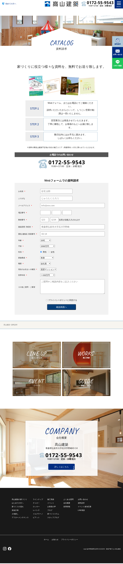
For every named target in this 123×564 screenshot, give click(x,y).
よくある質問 (68, 500)
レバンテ (36, 511)
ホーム (46, 540)
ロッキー (36, 507)
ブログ (49, 511)
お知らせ (55, 540)
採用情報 (66, 507)
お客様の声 (51, 507)
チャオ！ (36, 504)
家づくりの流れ (18, 507)
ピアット (36, 518)
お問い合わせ (83, 500)
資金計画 (15, 511)
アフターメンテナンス (20, 518)
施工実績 (50, 500)
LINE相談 (81, 511)
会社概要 (66, 504)
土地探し (15, 514)
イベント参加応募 (84, 507)
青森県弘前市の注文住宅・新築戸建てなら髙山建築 (105, 549)
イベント (50, 504)
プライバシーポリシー (69, 540)
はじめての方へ (18, 504)
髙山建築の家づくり (19, 500)
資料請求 (81, 504)
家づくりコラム (53, 514)
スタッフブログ (53, 518)
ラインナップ (38, 500)
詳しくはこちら (61, 467)
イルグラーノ (38, 514)
